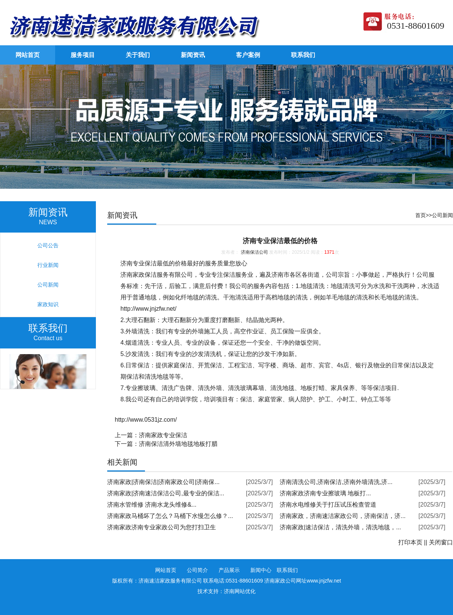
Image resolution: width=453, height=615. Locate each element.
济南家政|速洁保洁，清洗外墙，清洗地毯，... (340, 527)
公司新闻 (442, 215)
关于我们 (138, 55)
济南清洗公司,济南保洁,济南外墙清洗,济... (336, 482)
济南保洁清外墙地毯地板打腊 (178, 444)
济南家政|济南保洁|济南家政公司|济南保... (163, 482)
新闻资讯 (193, 55)
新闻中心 (260, 570)
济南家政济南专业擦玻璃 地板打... (325, 493)
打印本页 (410, 542)
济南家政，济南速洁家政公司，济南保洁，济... (342, 516)
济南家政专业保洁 (163, 435)
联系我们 (303, 55)
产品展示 (229, 570)
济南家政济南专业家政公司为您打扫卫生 (161, 527)
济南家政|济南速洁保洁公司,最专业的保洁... (165, 493)
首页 (420, 215)
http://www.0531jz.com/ (146, 419)
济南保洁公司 (254, 252)
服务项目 (83, 55)
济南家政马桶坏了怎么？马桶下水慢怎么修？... (170, 516)
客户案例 (248, 55)
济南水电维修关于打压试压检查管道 (328, 504)
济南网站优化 (240, 591)
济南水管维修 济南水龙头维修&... (151, 504)
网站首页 (27, 55)
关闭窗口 (441, 542)
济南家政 (132, 274)
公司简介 (197, 570)
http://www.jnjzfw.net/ (148, 308)
